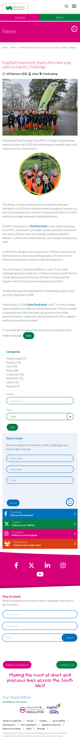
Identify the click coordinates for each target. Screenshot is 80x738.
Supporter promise (11, 728)
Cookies (43, 721)
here (28, 335)
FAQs (28, 728)
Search (10, 394)
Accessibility (59, 721)
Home (5, 47)
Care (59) (11, 366)
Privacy (30, 721)
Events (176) (13, 362)
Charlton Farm (38, 226)
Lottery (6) (12, 382)
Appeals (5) (13, 386)
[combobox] (40, 416)
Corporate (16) (15, 374)
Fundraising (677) (16, 358)
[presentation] (24, 492)
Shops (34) (12, 370)
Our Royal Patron (16, 697)
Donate (20, 17)
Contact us (66, 665)
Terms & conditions (11, 721)
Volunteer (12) (14, 378)
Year (9, 410)
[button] (40, 107)
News (13, 47)
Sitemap (41, 728)
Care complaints (28, 725)
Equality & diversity (51, 725)
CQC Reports (8, 725)
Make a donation (17, 665)
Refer (60, 17)
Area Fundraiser (37, 304)
